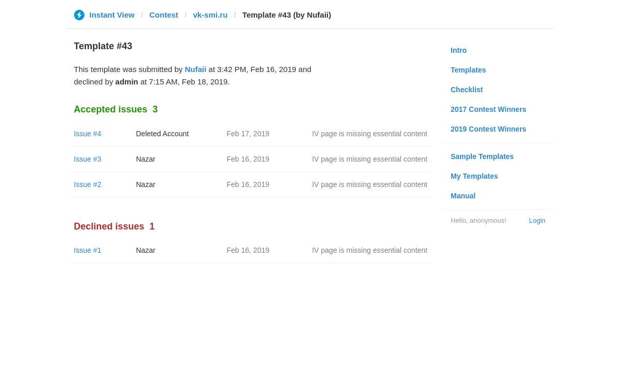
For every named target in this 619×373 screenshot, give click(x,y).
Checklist (467, 89)
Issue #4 (88, 134)
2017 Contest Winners (488, 109)
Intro (459, 50)
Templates (468, 70)
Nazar (145, 159)
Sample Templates (482, 156)
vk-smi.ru (210, 14)
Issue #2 (88, 184)
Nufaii (196, 69)
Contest (163, 14)
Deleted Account (162, 134)
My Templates (474, 176)
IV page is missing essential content (369, 134)
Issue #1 (88, 250)
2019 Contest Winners (488, 129)
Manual (463, 196)
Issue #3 (88, 159)
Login (537, 220)
